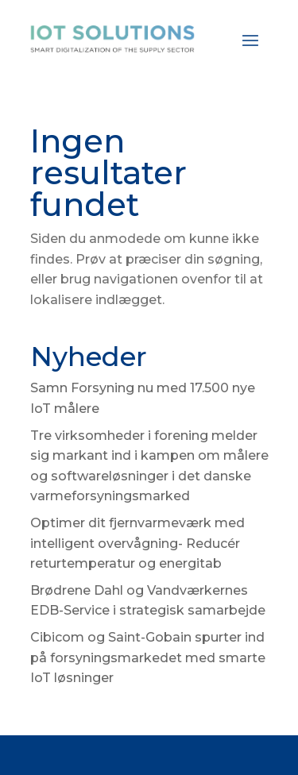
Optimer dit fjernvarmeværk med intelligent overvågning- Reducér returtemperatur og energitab (137, 543)
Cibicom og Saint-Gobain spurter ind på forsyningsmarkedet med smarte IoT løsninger (147, 657)
